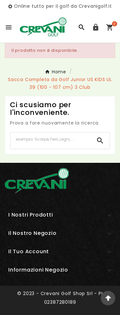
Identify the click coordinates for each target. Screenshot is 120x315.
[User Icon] (96, 27)
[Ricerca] (51, 139)
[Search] (100, 140)
